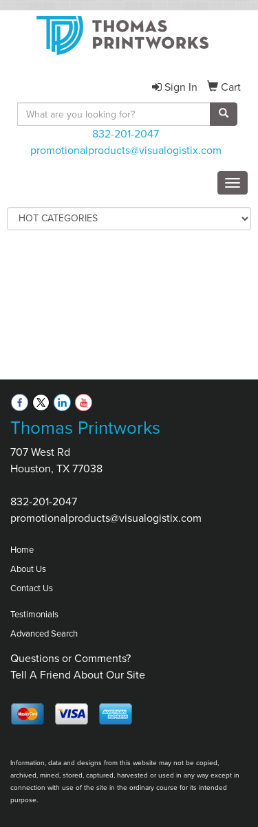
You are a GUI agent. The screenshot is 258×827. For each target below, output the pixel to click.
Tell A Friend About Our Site (77, 675)
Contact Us (31, 588)
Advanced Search (44, 633)
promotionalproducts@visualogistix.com (126, 150)
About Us (28, 568)
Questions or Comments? (70, 658)
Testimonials (34, 614)
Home (22, 549)
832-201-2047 (125, 134)
